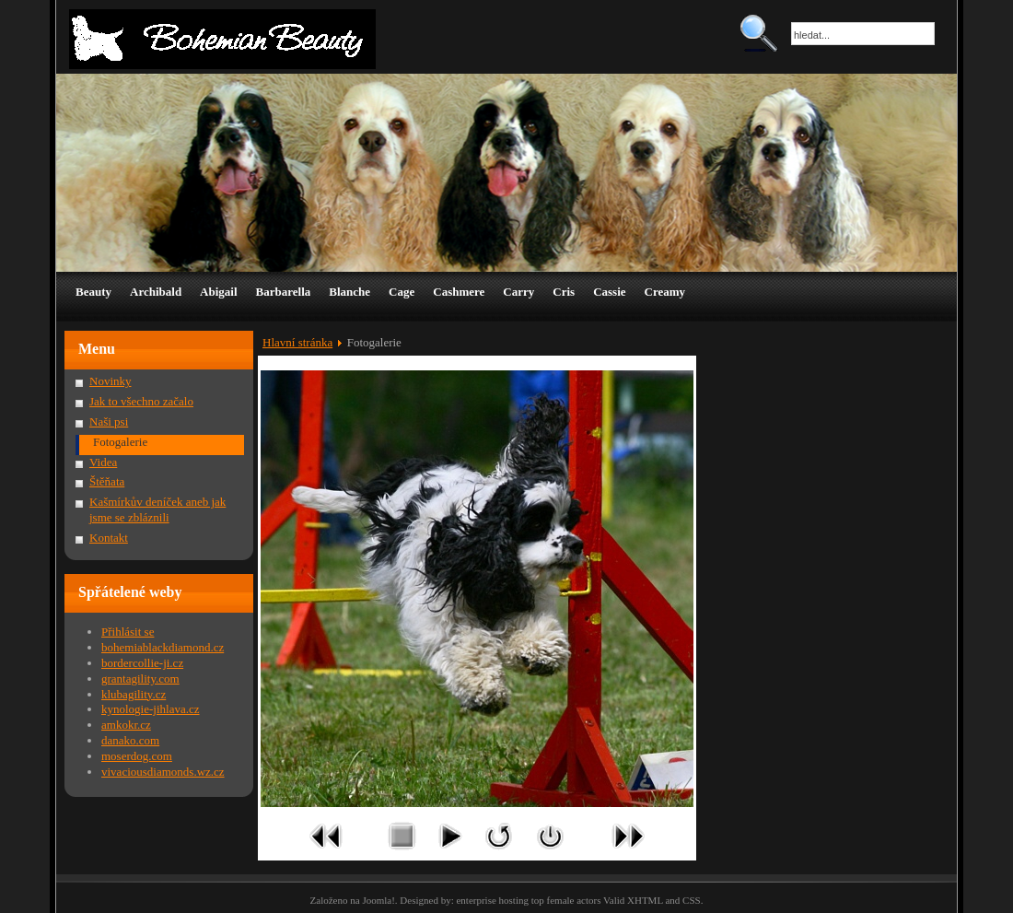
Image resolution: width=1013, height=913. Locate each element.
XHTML (645, 900)
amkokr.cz (126, 725)
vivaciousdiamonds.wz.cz (163, 771)
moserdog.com (136, 756)
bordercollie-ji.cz (142, 663)
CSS (691, 900)
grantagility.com (140, 678)
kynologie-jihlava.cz (150, 709)
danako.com (130, 740)
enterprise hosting (492, 900)
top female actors (566, 900)
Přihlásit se (127, 631)
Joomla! (378, 900)
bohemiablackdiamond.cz (162, 647)
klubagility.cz (133, 694)
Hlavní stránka (297, 342)
